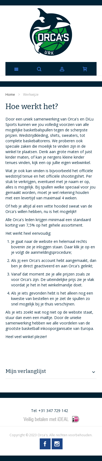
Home (10, 94)
